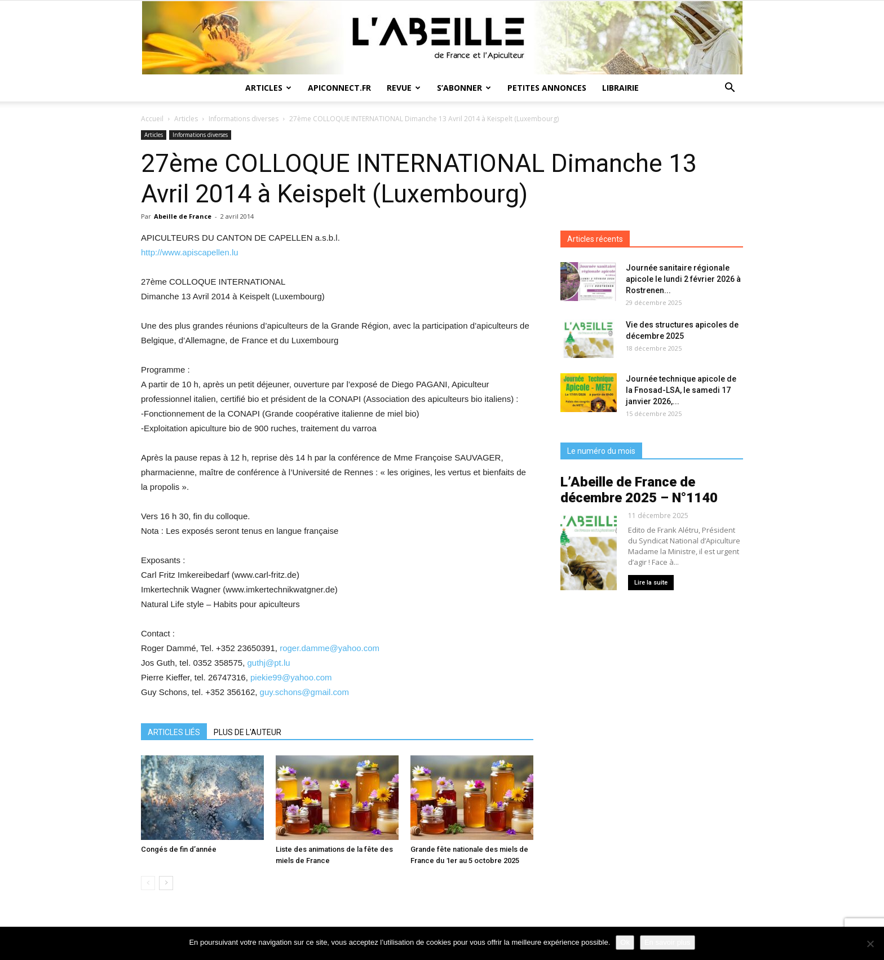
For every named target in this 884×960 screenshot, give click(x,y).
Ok (625, 942)
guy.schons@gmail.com (304, 692)
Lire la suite (651, 582)
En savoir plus (667, 942)
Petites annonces (546, 87)
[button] (729, 88)
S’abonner (464, 87)
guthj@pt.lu (268, 662)
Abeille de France (182, 216)
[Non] (870, 943)
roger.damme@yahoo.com (329, 648)
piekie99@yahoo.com (291, 677)
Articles (268, 87)
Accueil (152, 118)
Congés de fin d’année (178, 849)
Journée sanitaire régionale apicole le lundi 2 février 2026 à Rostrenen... (683, 279)
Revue (404, 87)
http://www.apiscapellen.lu (189, 252)
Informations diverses (244, 118)
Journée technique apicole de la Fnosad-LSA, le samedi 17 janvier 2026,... (681, 390)
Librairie (620, 87)
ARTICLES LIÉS (174, 732)
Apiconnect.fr (339, 87)
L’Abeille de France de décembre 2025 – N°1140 (639, 490)
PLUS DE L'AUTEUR (247, 732)
